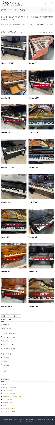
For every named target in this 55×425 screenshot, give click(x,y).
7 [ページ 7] (16, 316)
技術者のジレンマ (8, 402)
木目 (7, 357)
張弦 (4, 405)
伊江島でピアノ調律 (9, 408)
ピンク (8, 354)
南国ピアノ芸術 (10, 2)
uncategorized (11, 333)
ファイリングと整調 (9, 411)
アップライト (10, 337)
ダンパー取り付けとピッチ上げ (12, 399)
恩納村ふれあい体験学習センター (12, 396)
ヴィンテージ (10, 348)
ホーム (36, 10)
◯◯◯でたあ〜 (7, 390)
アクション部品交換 (9, 393)
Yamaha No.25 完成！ (9, 387)
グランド (9, 341)
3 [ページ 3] (7, 316)
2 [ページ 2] (4, 316)
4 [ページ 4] (9, 316)
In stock (6, 325)
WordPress (31, 422)
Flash (42, 419)
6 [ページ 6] (14, 316)
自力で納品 (6, 384)
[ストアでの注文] (46, 32)
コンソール (9, 345)
